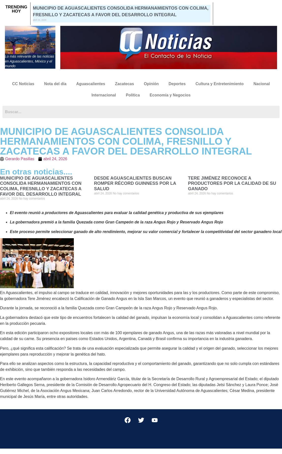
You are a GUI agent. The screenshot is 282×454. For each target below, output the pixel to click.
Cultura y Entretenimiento (219, 84)
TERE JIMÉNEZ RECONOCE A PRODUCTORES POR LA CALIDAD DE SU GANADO (232, 183)
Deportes (177, 84)
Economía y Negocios (170, 95)
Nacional (261, 84)
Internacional (104, 95)
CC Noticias (23, 84)
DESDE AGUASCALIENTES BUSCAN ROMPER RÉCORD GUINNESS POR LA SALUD (135, 183)
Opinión (151, 84)
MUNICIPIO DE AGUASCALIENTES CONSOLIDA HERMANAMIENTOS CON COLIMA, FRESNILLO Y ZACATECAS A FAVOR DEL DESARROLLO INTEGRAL (40, 186)
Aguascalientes (90, 84)
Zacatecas (124, 84)
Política (133, 95)
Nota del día (55, 84)
